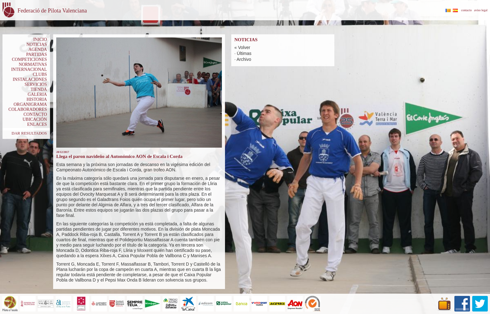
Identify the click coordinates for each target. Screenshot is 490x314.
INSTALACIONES (30, 79)
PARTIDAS (36, 54)
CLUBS (40, 74)
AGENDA (37, 49)
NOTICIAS (37, 44)
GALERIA (37, 94)
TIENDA (39, 89)
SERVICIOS (36, 84)
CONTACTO (35, 114)
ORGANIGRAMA (30, 104)
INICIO (40, 39)
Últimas (244, 53)
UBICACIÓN (34, 119)
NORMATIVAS (33, 64)
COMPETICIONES (29, 59)
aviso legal (481, 10)
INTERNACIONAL (29, 69)
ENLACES (37, 124)
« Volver (242, 47)
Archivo (244, 59)
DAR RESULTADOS (29, 133)
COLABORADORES (27, 109)
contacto (466, 10)
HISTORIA (37, 99)
